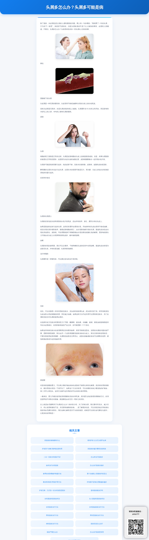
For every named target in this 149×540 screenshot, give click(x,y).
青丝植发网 (59, 524)
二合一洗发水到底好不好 (74, 449)
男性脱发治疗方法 (45, 493)
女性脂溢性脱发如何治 (104, 474)
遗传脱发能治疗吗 (74, 474)
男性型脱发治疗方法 (74, 493)
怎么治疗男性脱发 (74, 509)
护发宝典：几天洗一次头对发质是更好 (44, 475)
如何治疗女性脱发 (45, 457)
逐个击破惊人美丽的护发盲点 (45, 465)
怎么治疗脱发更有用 (104, 501)
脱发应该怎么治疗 (45, 501)
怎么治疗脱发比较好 (74, 457)
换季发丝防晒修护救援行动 (104, 457)
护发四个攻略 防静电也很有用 (104, 440)
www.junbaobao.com (84, 524)
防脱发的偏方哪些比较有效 (45, 449)
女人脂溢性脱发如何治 (44, 484)
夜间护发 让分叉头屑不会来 (74, 440)
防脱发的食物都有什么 (44, 440)
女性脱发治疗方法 (74, 484)
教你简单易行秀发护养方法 (74, 465)
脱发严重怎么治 (74, 501)
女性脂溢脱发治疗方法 (104, 484)
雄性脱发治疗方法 (104, 493)
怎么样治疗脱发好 (104, 449)
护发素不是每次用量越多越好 (104, 465)
